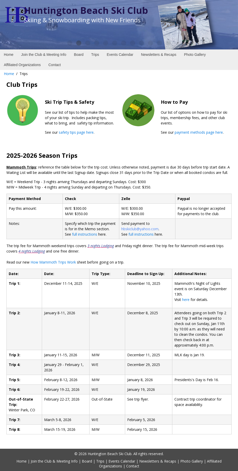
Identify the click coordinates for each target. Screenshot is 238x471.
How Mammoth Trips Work (53, 262)
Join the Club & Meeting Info (54, 461)
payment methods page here (199, 132)
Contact (132, 466)
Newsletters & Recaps (157, 461)
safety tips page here (76, 132)
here (186, 299)
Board (87, 461)
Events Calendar (121, 461)
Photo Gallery (191, 461)
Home (9, 73)
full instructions (84, 234)
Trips (100, 461)
